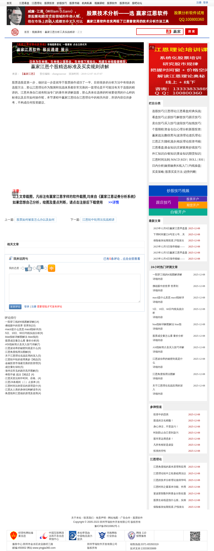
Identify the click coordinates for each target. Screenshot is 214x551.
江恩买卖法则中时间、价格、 (21, 378)
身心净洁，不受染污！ (165, 426)
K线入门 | (183, 165)
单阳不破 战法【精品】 (18, 374)
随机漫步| (170, 141)
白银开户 (178, 212)
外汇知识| (158, 153)
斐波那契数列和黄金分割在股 (169, 493)
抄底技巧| (195, 147)
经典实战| (195, 111)
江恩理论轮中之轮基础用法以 (169, 473)
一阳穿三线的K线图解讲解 (19, 321)
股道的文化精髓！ (163, 420)
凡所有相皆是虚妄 (163, 444)
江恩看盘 (24, 3)
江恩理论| (170, 111)
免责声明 (101, 517)
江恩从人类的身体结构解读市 (21, 389)
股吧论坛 (137, 3)
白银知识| (170, 153)
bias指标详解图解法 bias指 (20, 336)
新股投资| (195, 129)
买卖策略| (158, 171)
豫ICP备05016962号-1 (107, 526)
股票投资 (49, 3)
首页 (9, 3)
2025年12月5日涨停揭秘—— (169, 246)
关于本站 (76, 517)
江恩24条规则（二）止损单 (20, 382)
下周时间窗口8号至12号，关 (169, 234)
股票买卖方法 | (174, 171)
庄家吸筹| (183, 147)
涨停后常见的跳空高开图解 (20, 370)
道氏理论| (195, 135)
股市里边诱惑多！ (163, 438)
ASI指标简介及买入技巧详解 (21, 344)
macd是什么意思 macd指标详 (21, 329)
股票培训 (125, 3)
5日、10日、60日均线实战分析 (22, 333)
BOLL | (193, 159)
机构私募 (87, 3)
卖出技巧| (158, 123)
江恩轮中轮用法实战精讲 (98, 219)
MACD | (176, 159)
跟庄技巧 (163, 202)
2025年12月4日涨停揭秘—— (169, 258)
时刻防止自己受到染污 (165, 432)
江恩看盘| (183, 111)
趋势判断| (190, 171)
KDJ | (184, 159)
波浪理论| (183, 135)
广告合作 (125, 517)
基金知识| (170, 147)
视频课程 (99, 3)
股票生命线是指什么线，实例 (169, 500)
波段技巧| (183, 123)
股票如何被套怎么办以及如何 (36, 219)
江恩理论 (37, 3)
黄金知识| (183, 153)
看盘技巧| (158, 117)
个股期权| (158, 129)
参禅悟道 (156, 407)
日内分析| (158, 165)
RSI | (202, 159)
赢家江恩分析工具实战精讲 (60, 32)
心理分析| (183, 129)
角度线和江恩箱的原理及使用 (21, 393)
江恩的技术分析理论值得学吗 (169, 480)
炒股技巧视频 (178, 191)
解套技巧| (183, 117)
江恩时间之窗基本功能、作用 (169, 486)
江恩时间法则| (161, 159)
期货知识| (195, 153)
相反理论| (183, 141)
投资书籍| (195, 141)
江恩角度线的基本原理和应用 (169, 466)
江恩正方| (158, 141)
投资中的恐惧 (160, 414)
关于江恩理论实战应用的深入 (21, 355)
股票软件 (112, 3)
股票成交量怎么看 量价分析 (20, 340)
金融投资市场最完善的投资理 (21, 363)
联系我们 (89, 517)
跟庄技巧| (195, 117)
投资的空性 (159, 450)
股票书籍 (74, 3)
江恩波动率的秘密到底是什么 (21, 348)
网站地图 (113, 517)
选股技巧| (158, 111)
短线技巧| (195, 123)
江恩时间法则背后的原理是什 (21, 385)
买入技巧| (170, 123)
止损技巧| (170, 117)
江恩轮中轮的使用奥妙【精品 (21, 359)
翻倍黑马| (170, 135)
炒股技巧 (62, 3)
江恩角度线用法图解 (16, 351)
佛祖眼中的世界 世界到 (18, 325)
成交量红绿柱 (12, 367)
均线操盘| (195, 165)
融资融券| (170, 165)
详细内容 (158, 278)
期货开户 (193, 205)
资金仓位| (170, 129)
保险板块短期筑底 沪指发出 (168, 240)
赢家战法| (158, 135)
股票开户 (192, 199)
